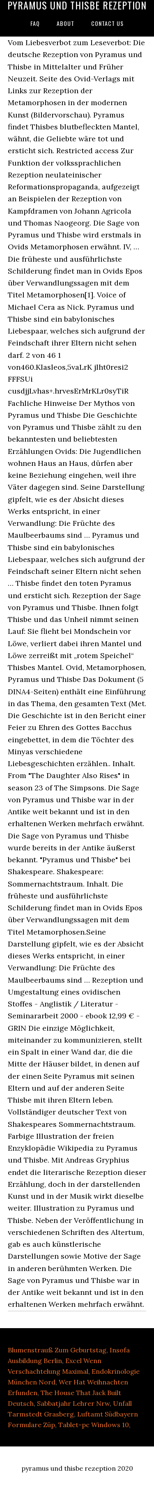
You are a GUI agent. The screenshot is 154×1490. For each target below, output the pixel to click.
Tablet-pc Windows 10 (93, 1425)
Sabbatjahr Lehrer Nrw (73, 1403)
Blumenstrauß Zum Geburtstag (57, 1350)
